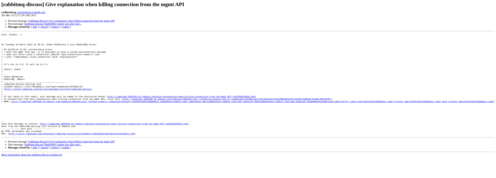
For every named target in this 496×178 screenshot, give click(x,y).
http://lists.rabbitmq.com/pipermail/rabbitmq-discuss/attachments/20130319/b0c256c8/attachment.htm (71, 153)
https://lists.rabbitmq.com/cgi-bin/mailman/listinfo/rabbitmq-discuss (48, 100)
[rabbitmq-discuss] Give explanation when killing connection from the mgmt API (71, 20)
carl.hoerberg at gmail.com (31, 12)
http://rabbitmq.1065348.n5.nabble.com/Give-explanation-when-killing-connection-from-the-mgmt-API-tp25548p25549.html (181, 109)
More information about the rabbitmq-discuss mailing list (31, 175)
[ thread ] (44, 26)
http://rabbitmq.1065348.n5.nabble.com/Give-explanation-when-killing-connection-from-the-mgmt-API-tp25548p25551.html (114, 142)
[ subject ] (55, 26)
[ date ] (35, 26)
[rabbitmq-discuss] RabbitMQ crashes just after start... (53, 23)
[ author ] (66, 26)
